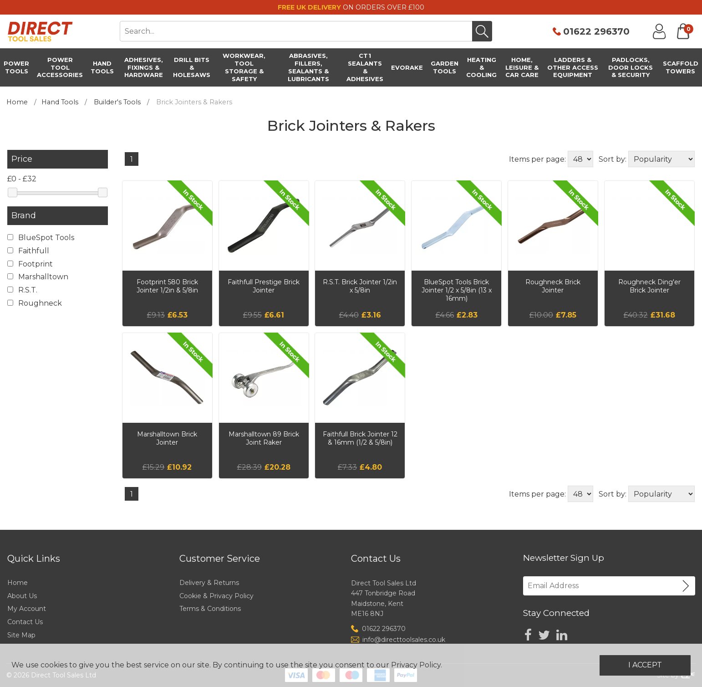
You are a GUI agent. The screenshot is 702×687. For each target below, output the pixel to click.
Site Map (21, 635)
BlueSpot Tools (40, 237)
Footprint (30, 264)
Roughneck (34, 303)
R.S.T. (22, 290)
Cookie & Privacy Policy (216, 596)
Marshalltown (37, 276)
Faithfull (28, 250)
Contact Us (25, 622)
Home (17, 102)
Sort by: (612, 159)
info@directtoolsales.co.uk (403, 640)
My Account (26, 609)
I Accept (645, 665)
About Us (22, 596)
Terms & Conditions (210, 609)
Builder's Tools (117, 102)
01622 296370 (596, 31)
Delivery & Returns (209, 583)
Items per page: (537, 159)
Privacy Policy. (416, 665)
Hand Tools (59, 102)
